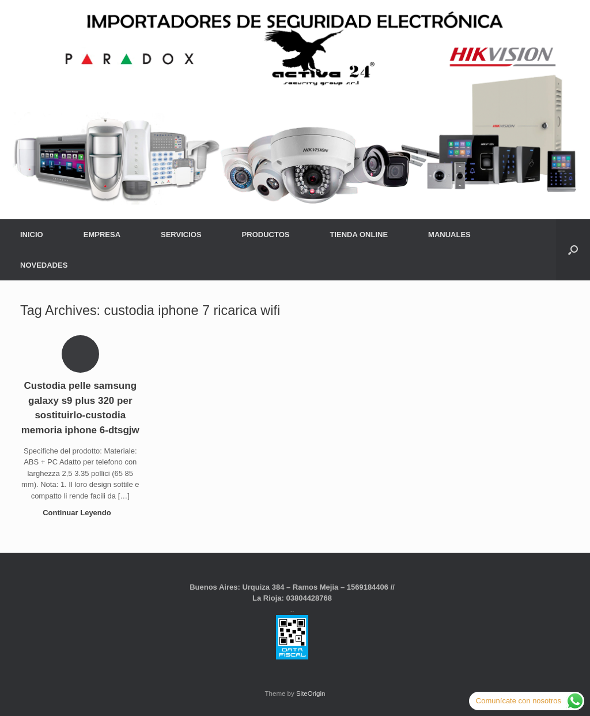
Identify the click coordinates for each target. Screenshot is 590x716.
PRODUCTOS (266, 234)
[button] (573, 249)
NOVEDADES (43, 265)
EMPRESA (102, 234)
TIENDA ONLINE (359, 234)
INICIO (31, 234)
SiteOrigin (311, 693)
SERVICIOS (181, 234)
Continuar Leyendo (80, 512)
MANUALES (449, 234)
